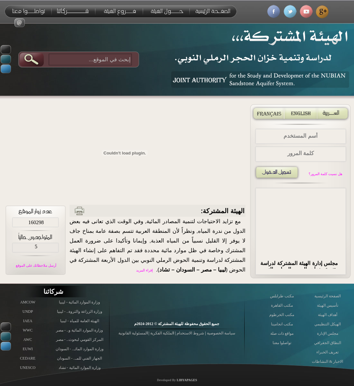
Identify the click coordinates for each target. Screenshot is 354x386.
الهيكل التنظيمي (327, 324)
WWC (28, 330)
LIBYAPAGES (187, 380)
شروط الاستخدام (190, 333)
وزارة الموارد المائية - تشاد (80, 367)
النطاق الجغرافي (327, 343)
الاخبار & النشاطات (327, 361)
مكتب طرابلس (282, 296)
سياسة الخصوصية (220, 333)
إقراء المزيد (144, 270)
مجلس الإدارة (327, 333)
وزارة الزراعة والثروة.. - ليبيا (79, 311)
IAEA (28, 321)
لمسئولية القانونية (132, 333)
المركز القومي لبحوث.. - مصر (79, 339)
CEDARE (27, 358)
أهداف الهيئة (327, 314)
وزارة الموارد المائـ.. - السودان (80, 349)
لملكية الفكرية (161, 333)
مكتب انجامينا (282, 324)
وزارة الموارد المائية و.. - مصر (79, 330)
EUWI (28, 349)
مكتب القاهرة (282, 305)
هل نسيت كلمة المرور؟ (325, 174)
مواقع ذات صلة (281, 333)
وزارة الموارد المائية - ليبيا (79, 302)
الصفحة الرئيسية (327, 296)
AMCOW (27, 302)
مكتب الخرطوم (281, 314)
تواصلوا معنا (282, 343)
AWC (27, 339)
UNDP (28, 311)
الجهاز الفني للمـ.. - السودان (79, 358)
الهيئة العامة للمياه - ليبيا (79, 321)
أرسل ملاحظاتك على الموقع (36, 265)
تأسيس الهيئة (327, 305)
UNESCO (27, 367)
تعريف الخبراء (327, 352)
